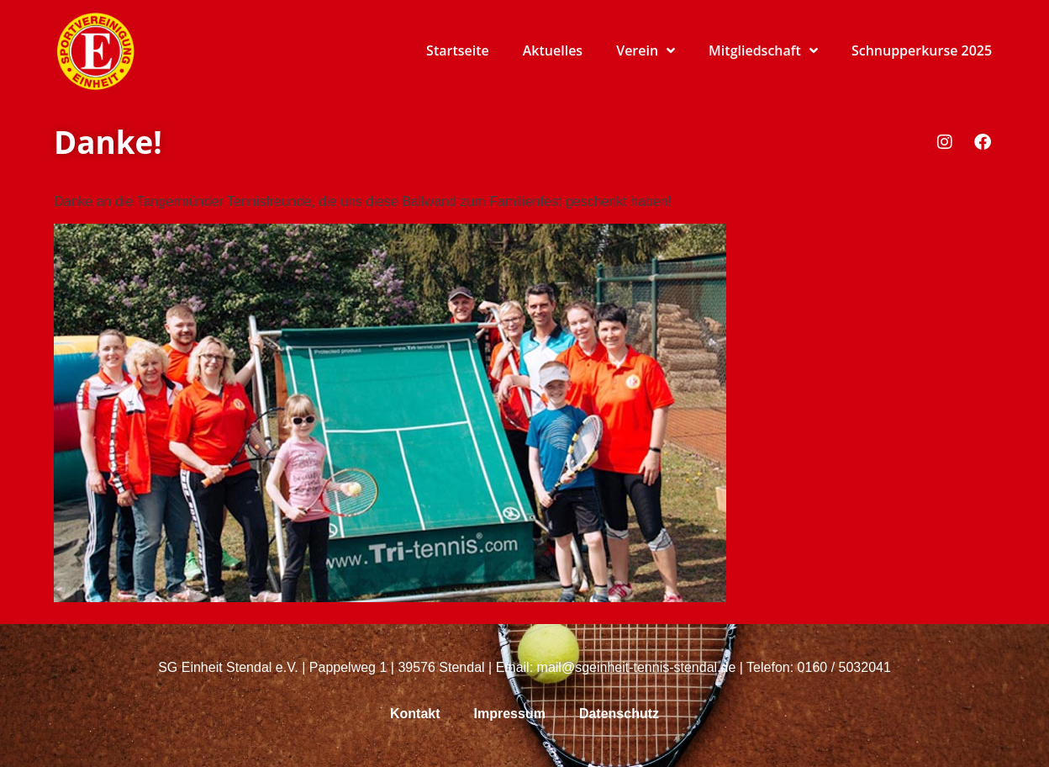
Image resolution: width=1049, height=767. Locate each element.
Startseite (457, 50)
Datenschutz (619, 713)
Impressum (510, 713)
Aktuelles (552, 50)
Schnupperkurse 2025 (921, 50)
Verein (645, 50)
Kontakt (415, 713)
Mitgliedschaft (763, 50)
